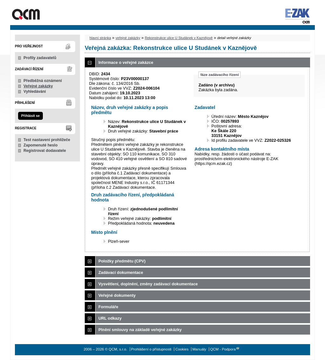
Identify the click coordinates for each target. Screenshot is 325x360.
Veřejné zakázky (38, 86)
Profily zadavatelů (39, 58)
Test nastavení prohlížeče (46, 140)
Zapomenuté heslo (40, 145)
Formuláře (108, 306)
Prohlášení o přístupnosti (151, 349)
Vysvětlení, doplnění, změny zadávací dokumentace (148, 284)
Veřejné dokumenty (117, 295)
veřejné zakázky (128, 38)
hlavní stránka (100, 38)
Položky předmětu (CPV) (122, 261)
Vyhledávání (34, 91)
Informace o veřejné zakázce (125, 62)
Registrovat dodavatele (44, 150)
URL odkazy (110, 318)
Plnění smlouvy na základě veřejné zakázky (140, 329)
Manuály (199, 349)
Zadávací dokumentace (120, 272)
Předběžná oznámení (42, 80)
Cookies (182, 349)
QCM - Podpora (223, 349)
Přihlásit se (30, 116)
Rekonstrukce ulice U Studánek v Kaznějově (179, 38)
